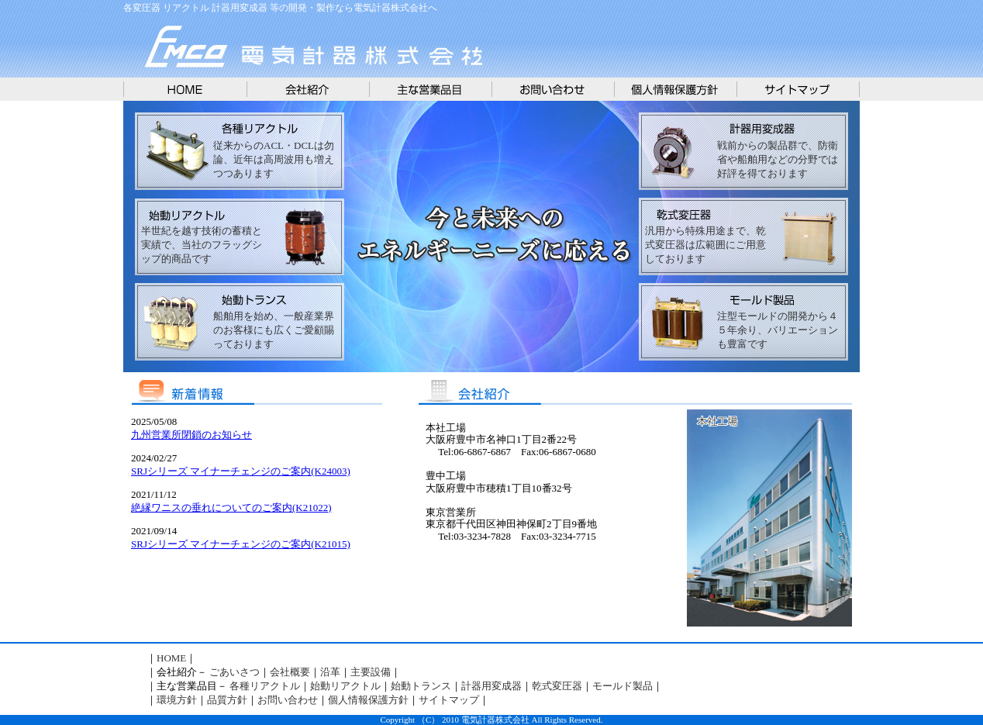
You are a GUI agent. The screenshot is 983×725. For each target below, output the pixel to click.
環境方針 (177, 700)
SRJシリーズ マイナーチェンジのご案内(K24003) (240, 471)
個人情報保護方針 (368, 700)
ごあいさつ (234, 672)
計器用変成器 (491, 686)
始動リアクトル (345, 686)
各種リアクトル (264, 686)
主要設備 (370, 672)
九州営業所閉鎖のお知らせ (191, 434)
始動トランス (421, 686)
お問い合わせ (287, 700)
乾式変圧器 (557, 686)
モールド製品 (622, 686)
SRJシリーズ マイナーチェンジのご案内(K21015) (240, 544)
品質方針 (227, 700)
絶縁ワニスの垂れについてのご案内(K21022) (231, 507)
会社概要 (290, 672)
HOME (171, 658)
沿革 (330, 672)
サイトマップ (449, 700)
